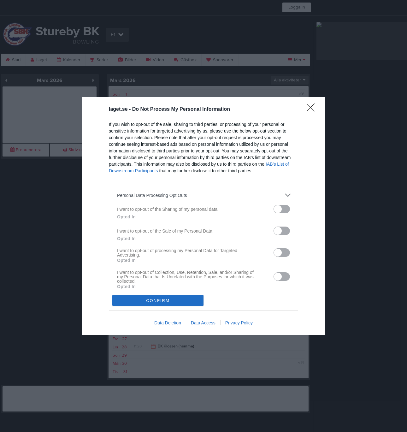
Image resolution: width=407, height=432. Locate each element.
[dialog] (203, 216)
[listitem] (203, 195)
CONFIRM (158, 300)
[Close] (313, 109)
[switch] (282, 209)
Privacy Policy (239, 322)
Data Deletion (167, 322)
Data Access (203, 322)
